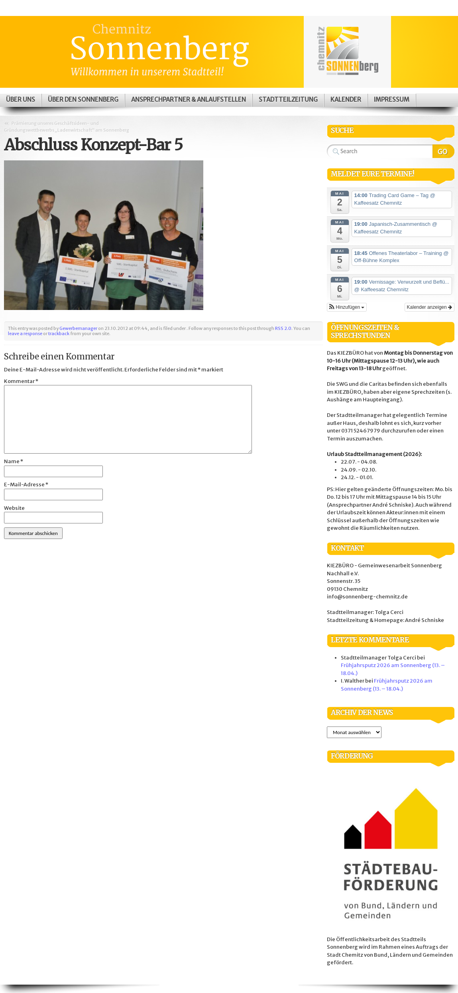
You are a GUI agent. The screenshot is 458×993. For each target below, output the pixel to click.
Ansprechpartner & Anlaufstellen (188, 99)
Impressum (391, 99)
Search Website (443, 151)
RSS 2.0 (283, 328)
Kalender (345, 99)
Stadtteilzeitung (288, 99)
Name (13, 461)
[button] (346, 307)
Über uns (20, 99)
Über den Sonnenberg (83, 99)
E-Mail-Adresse (26, 484)
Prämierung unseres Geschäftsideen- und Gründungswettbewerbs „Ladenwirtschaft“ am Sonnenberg (66, 126)
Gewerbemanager (78, 328)
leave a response (25, 333)
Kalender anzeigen (429, 307)
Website (14, 508)
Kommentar (21, 381)
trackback (58, 333)
